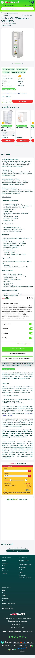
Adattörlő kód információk (25, 577)
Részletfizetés (5, 600)
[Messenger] (12, 637)
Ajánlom (6, 72)
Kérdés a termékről (18, 72)
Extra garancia (5, 598)
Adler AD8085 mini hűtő (22, 127)
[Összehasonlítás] (8, 69)
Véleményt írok (17, 551)
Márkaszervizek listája (7, 608)
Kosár (3, 568)
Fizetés (20, 570)
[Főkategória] (1, 13)
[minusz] (3, 101)
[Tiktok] (17, 637)
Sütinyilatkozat (22, 567)
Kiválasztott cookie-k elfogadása (17, 353)
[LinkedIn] (25, 637)
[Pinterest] (23, 637)
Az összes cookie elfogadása (17, 348)
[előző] (12, 63)
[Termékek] (2, 2)
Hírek (3, 590)
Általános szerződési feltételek (24, 561)
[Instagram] (15, 637)
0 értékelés (12, 23)
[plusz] (10, 101)
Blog (3, 593)
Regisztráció (5, 563)
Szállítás (21, 572)
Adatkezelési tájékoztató (25, 564)
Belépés (4, 560)
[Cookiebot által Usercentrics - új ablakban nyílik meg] (26, 298)
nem (13, 133)
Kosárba (22, 101)
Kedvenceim (5, 571)
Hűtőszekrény (4, 13)
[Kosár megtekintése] (32, 2)
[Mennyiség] (7, 101)
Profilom (4, 565)
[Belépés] (29, 2)
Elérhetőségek (22, 575)
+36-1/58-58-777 (29, 5)
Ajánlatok (4, 573)
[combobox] (17, 9)
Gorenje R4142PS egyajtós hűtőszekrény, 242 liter (7, 129)
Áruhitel (4, 595)
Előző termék (6, 15)
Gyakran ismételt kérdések (9, 603)
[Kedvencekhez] (22, 69)
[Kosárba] (8, 140)
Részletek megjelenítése (23, 344)
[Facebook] (9, 637)
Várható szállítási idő (7, 93)
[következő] (22, 63)
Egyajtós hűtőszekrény (12, 13)
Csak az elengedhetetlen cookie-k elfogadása (18, 358)
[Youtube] (20, 637)
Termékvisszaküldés (7, 606)
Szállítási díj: (6, 82)
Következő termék (27, 15)
